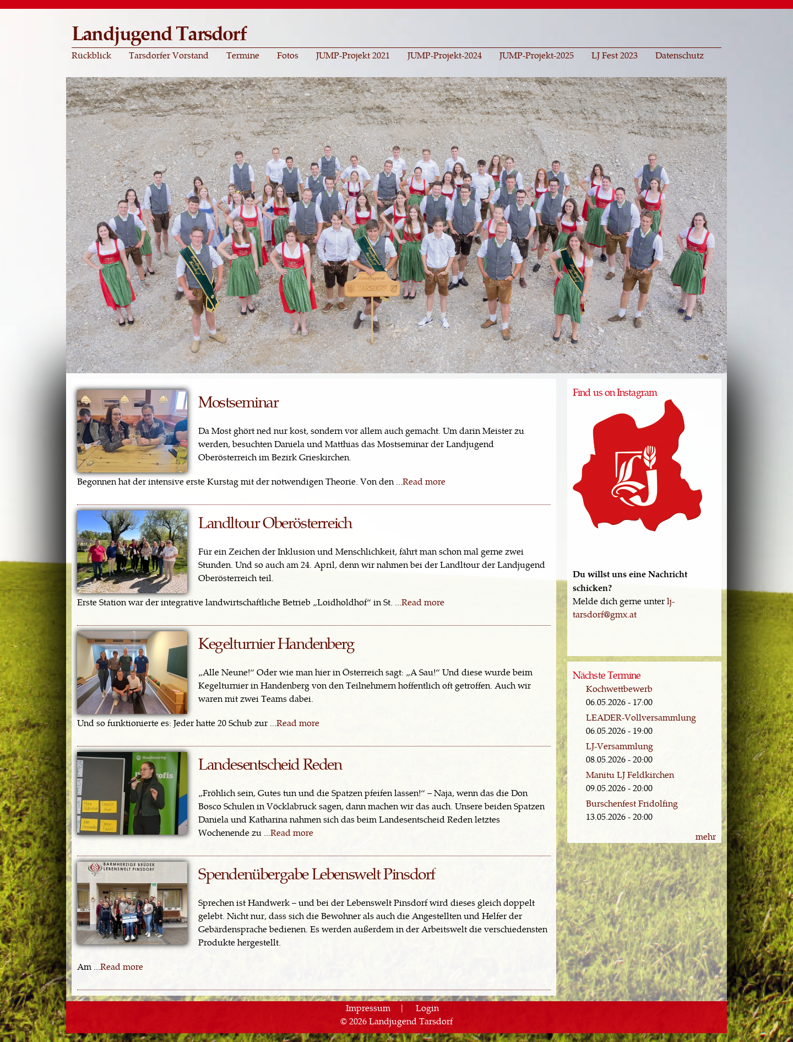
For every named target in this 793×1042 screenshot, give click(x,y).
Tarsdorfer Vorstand (169, 55)
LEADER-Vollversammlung (641, 717)
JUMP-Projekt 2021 (353, 55)
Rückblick (91, 55)
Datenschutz (679, 55)
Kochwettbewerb (619, 688)
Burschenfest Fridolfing (632, 803)
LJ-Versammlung (619, 745)
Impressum (368, 1007)
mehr (706, 836)
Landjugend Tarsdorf (159, 32)
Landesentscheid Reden (270, 763)
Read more (424, 481)
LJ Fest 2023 (614, 55)
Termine (242, 55)
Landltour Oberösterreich (274, 522)
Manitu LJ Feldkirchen (630, 774)
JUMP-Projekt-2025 (536, 55)
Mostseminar (238, 401)
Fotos (287, 55)
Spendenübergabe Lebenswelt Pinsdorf (316, 873)
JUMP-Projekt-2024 (445, 55)
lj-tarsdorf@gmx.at (624, 607)
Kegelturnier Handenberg (276, 642)
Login (427, 1007)
